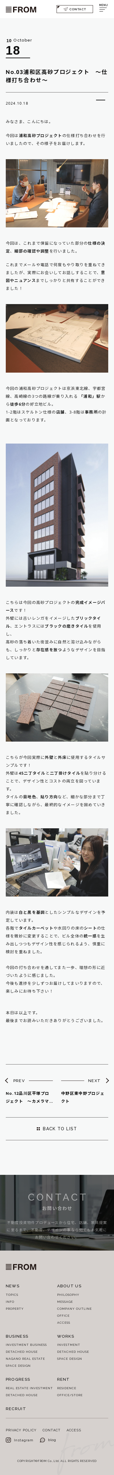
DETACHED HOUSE (22, 1351)
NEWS (12, 1286)
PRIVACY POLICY (21, 1430)
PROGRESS (18, 1379)
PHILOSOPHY (68, 1294)
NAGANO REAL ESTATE (25, 1358)
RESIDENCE (66, 1388)
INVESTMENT (68, 1345)
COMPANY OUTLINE (74, 1308)
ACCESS (63, 1322)
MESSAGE (65, 1301)
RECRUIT (16, 1408)
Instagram (20, 1440)
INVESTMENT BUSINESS (26, 1345)
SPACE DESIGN (18, 1365)
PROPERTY (15, 1308)
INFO (10, 1301)
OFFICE (63, 1315)
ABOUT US (69, 1286)
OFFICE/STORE (70, 1395)
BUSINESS (17, 1336)
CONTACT (75, 9)
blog (48, 1439)
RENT (63, 1379)
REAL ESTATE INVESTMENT (29, 1388)
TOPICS (12, 1294)
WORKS (65, 1336)
